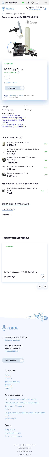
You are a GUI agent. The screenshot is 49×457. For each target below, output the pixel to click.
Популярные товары (13, 436)
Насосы (8, 409)
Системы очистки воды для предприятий (22, 403)
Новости (8, 378)
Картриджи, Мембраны (14, 406)
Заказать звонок (35, 9)
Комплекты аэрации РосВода (15, 14)
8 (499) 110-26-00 (12, 348)
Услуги (7, 375)
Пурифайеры (10, 419)
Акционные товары (13, 433)
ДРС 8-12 (5, 122)
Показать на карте (12, 340)
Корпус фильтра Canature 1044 (18, 142)
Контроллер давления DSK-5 (14, 127)
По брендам (10, 430)
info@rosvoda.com (13, 345)
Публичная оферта (24, 448)
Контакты (8, 388)
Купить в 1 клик (10, 82)
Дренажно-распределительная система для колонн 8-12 (23, 150)
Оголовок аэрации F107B (12, 124)
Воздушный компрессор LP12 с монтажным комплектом (22, 159)
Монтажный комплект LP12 (13, 120)
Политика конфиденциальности (24, 445)
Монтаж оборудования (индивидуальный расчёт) (22, 189)
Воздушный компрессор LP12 (14, 118)
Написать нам (11, 360)
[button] (40, 286)
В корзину (12, 88)
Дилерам (8, 385)
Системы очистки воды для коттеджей (21, 399)
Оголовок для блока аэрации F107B (20, 166)
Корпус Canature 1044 (11, 115)
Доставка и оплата (12, 382)
